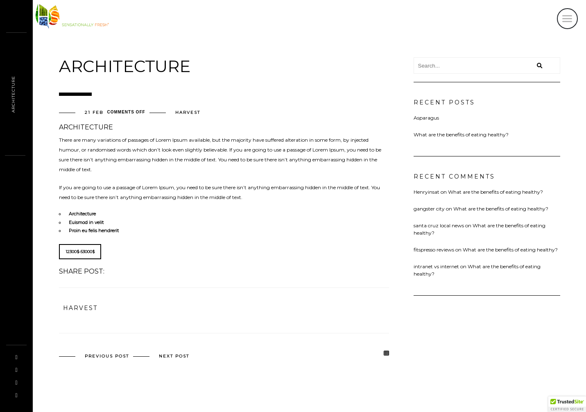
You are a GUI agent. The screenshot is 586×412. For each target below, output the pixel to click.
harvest (187, 112)
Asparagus (426, 118)
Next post (174, 356)
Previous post (107, 356)
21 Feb (94, 112)
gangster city (429, 209)
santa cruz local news (439, 225)
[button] (567, 404)
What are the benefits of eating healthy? (461, 134)
